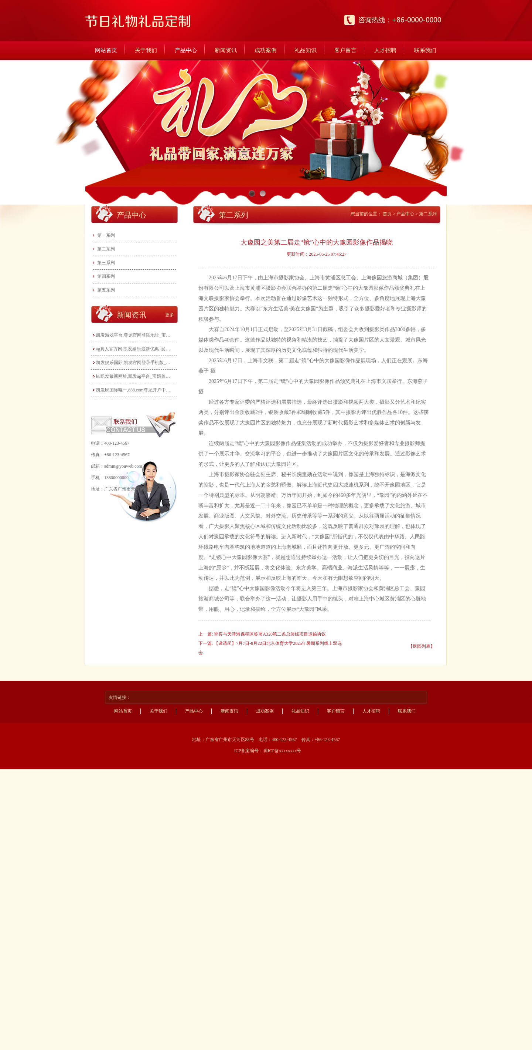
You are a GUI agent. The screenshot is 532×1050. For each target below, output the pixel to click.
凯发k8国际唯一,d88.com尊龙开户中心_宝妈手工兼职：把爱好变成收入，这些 (135, 390)
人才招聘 (385, 50)
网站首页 (106, 50)
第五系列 (106, 290)
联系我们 (425, 50)
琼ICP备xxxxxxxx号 (282, 750)
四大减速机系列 (351, 485)
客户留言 (345, 50)
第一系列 (106, 235)
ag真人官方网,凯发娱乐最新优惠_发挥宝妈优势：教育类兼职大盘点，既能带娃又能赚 (135, 348)
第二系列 (106, 249)
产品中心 (186, 50)
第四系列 (106, 276)
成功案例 (266, 50)
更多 (169, 314)
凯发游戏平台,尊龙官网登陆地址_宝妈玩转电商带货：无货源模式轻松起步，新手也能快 (135, 335)
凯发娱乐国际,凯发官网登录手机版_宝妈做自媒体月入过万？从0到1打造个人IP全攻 (135, 362)
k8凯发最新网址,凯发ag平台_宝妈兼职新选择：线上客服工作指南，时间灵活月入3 (135, 376)
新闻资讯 (226, 50)
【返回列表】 (421, 646)
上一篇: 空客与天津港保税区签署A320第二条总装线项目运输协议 (262, 634)
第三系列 (106, 262)
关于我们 (146, 50)
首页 (387, 213)
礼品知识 (305, 50)
